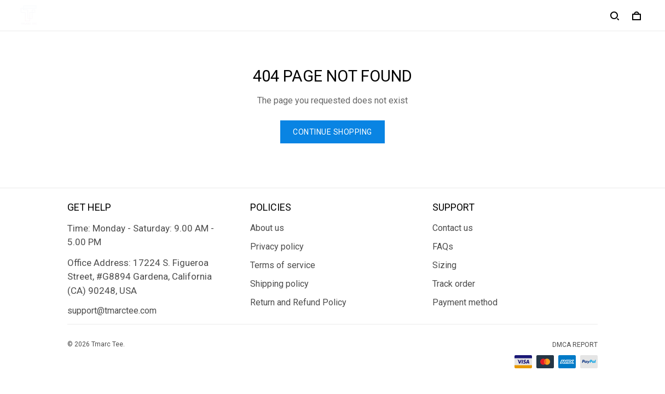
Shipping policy (279, 284)
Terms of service (282, 265)
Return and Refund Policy (298, 302)
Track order (453, 284)
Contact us (452, 228)
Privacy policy (277, 246)
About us (267, 228)
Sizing (444, 265)
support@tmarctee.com (112, 310)
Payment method (465, 302)
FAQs (442, 246)
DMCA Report (575, 345)
